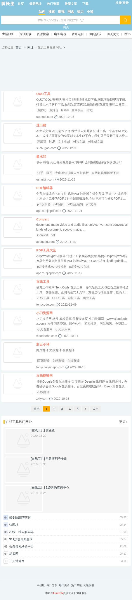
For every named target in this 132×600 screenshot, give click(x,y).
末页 (95, 409)
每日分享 (52, 585)
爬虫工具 (89, 298)
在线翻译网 (44, 376)
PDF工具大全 (46, 250)
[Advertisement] (66, 72)
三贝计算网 (16, 561)
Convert (42, 219)
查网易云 (77, 110)
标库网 (13, 553)
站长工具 (74, 298)
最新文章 (71, 3)
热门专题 (76, 585)
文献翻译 (58, 360)
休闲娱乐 (95, 34)
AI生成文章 (95, 141)
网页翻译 (43, 360)
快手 (40, 173)
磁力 (80, 11)
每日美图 (64, 585)
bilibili (65, 110)
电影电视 (60, 34)
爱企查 (50, 430)
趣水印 (41, 156)
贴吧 (90, 110)
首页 (21, 3)
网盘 (71, 11)
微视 (49, 173)
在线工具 (42, 281)
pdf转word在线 (79, 266)
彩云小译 (42, 344)
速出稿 (41, 125)
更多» (123, 422)
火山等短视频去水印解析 (72, 173)
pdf (53, 235)
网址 (30, 47)
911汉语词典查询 (21, 539)
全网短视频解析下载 (105, 173)
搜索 (51, 11)
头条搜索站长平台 (21, 546)
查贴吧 (41, 110)
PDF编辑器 (44, 188)
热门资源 (53, 3)
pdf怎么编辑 (75, 204)
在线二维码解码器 (21, 532)
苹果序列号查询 (56, 458)
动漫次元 (113, 34)
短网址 (13, 525)
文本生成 (64, 141)
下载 (85, 3)
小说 (90, 11)
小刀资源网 (44, 313)
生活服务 (8, 34)
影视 (61, 11)
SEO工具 (58, 298)
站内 (42, 11)
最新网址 (35, 3)
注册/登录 (122, 3)
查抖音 (53, 110)
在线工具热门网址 (19, 422)
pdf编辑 (59, 204)
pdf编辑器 (43, 204)
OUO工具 (43, 94)
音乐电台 (78, 34)
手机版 (41, 585)
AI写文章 (79, 141)
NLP (52, 141)
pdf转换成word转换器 (51, 266)
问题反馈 (88, 585)
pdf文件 (91, 204)
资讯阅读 (25, 34)
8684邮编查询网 (20, 517)
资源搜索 (43, 34)
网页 (66, 27)
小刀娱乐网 (63, 329)
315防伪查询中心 (57, 487)
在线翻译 (73, 360)
